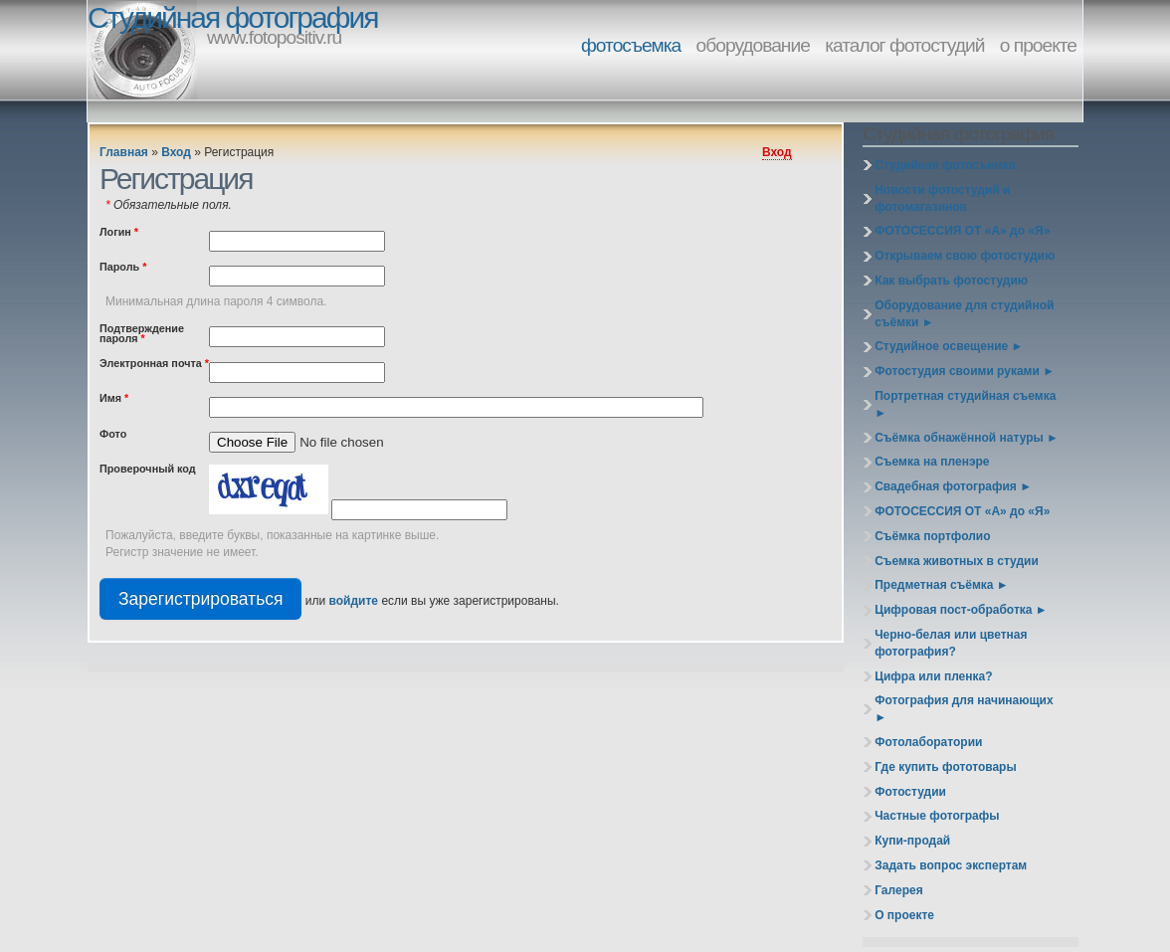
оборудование (753, 45)
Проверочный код (147, 470)
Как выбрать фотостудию (951, 280)
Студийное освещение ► (949, 346)
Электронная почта (154, 364)
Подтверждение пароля (141, 334)
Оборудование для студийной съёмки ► (964, 313)
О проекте (904, 915)
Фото (112, 435)
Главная (123, 152)
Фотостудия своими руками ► (965, 371)
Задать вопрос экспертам (951, 865)
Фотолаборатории (928, 742)
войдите (353, 601)
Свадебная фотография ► (953, 486)
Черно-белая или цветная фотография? (951, 643)
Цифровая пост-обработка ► (961, 610)
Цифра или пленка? (933, 676)
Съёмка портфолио (932, 536)
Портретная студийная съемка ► (965, 404)
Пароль (122, 268)
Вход (176, 152)
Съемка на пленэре (932, 462)
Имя (113, 399)
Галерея (898, 890)
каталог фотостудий (904, 45)
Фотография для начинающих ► (964, 708)
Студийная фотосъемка (945, 165)
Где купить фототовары (946, 767)
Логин (118, 233)
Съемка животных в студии (957, 561)
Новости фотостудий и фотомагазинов (942, 198)
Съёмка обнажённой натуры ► (967, 438)
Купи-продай (912, 841)
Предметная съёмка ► (941, 585)
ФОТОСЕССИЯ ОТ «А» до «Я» (962, 231)
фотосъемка (631, 45)
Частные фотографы (937, 816)
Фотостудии (910, 792)
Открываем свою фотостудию (965, 256)
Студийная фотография (232, 17)
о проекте (1038, 45)
